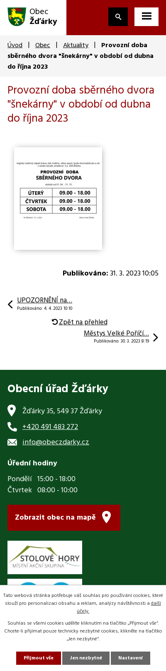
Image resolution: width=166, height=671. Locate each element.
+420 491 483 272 (50, 427)
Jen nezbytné (86, 658)
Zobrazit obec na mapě (55, 518)
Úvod (14, 45)
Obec (42, 45)
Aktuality (75, 45)
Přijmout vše (39, 658)
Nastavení (130, 658)
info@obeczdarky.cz (55, 442)
